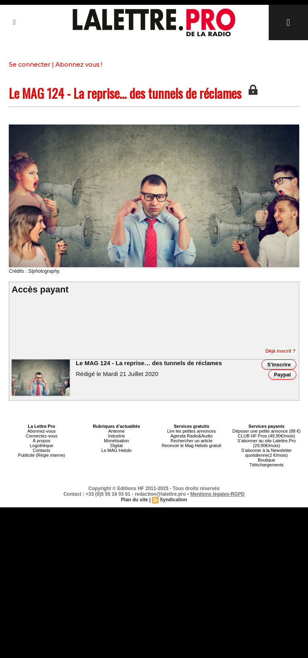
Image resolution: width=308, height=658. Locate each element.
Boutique (266, 460)
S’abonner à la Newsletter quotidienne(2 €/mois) (266, 453)
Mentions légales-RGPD (217, 494)
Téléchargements (266, 464)
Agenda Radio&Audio (191, 435)
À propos (41, 440)
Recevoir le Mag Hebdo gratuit (191, 445)
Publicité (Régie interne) (41, 455)
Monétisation (116, 440)
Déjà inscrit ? (280, 351)
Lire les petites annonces (191, 431)
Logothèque (41, 445)
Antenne (116, 431)
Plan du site (134, 500)
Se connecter (29, 64)
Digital (116, 445)
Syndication (173, 500)
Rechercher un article (191, 440)
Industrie (116, 435)
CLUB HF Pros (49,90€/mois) (266, 435)
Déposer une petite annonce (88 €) (266, 431)
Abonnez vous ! (78, 64)
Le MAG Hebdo (116, 450)
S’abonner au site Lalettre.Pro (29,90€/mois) (266, 443)
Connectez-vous (42, 435)
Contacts (41, 450)
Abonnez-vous (41, 431)
